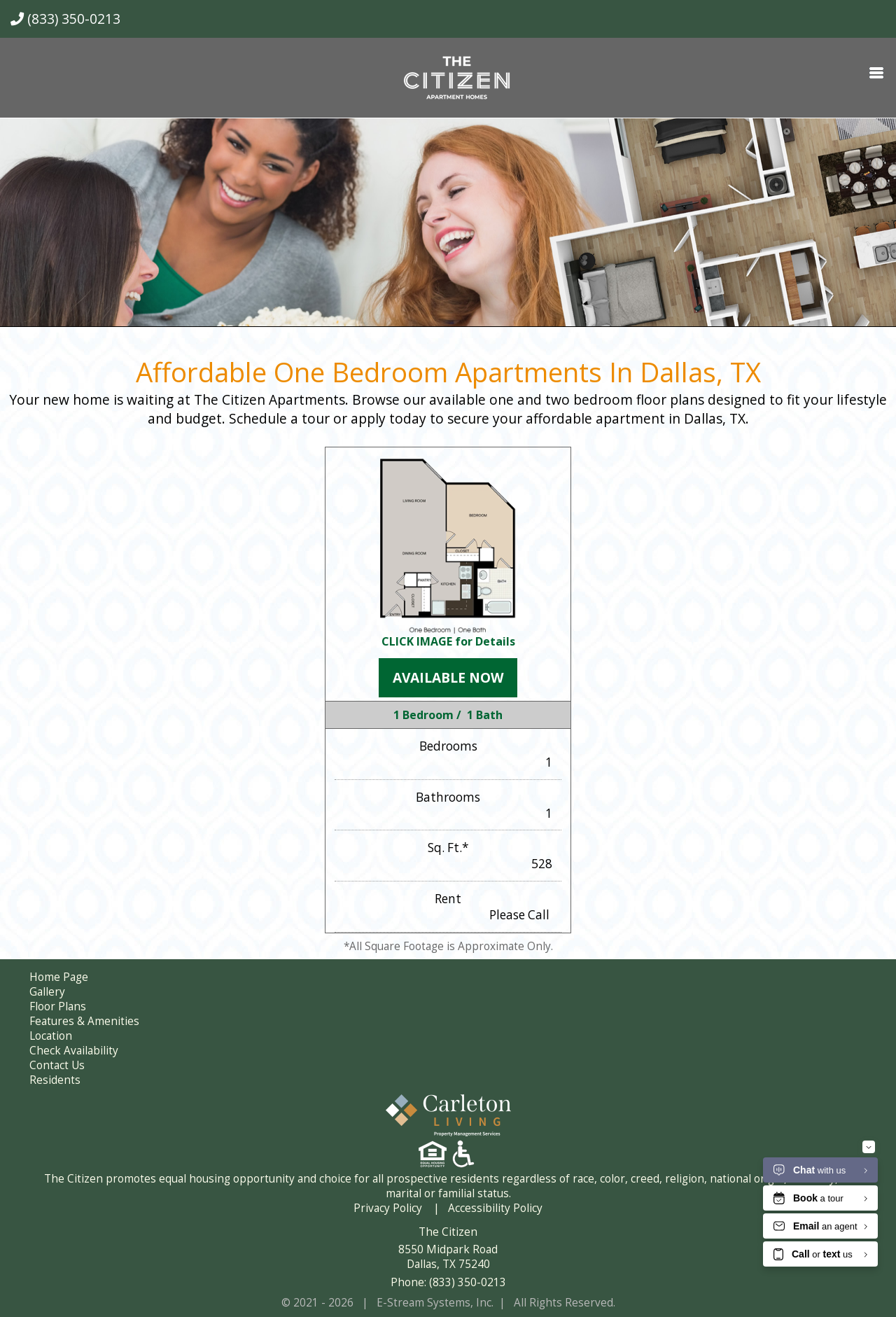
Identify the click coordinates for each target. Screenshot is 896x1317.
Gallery (47, 991)
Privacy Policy (388, 1208)
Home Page (58, 977)
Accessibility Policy (495, 1208)
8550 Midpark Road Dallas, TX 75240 (448, 1256)
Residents (54, 1080)
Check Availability (73, 1050)
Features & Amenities (84, 1021)
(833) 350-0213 (65, 18)
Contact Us (57, 1065)
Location (50, 1036)
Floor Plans (57, 1006)
